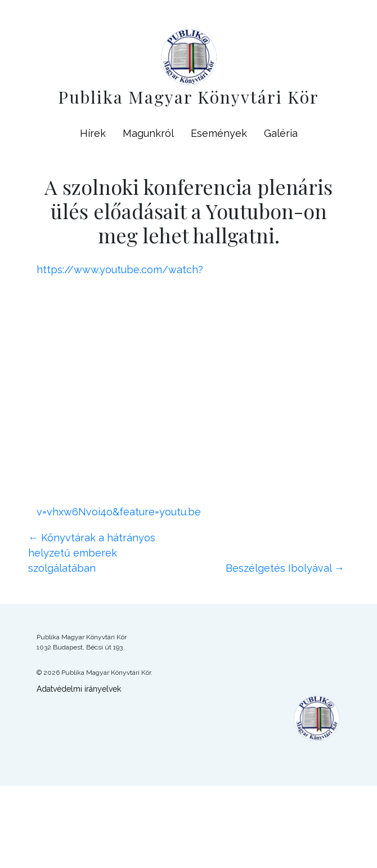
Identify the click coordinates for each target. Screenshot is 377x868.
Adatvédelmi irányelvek (79, 688)
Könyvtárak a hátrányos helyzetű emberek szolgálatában (91, 553)
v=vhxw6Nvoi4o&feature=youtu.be (119, 512)
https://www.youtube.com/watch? (120, 269)
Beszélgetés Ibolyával (285, 568)
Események (219, 133)
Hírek (93, 133)
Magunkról (148, 133)
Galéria (281, 133)
